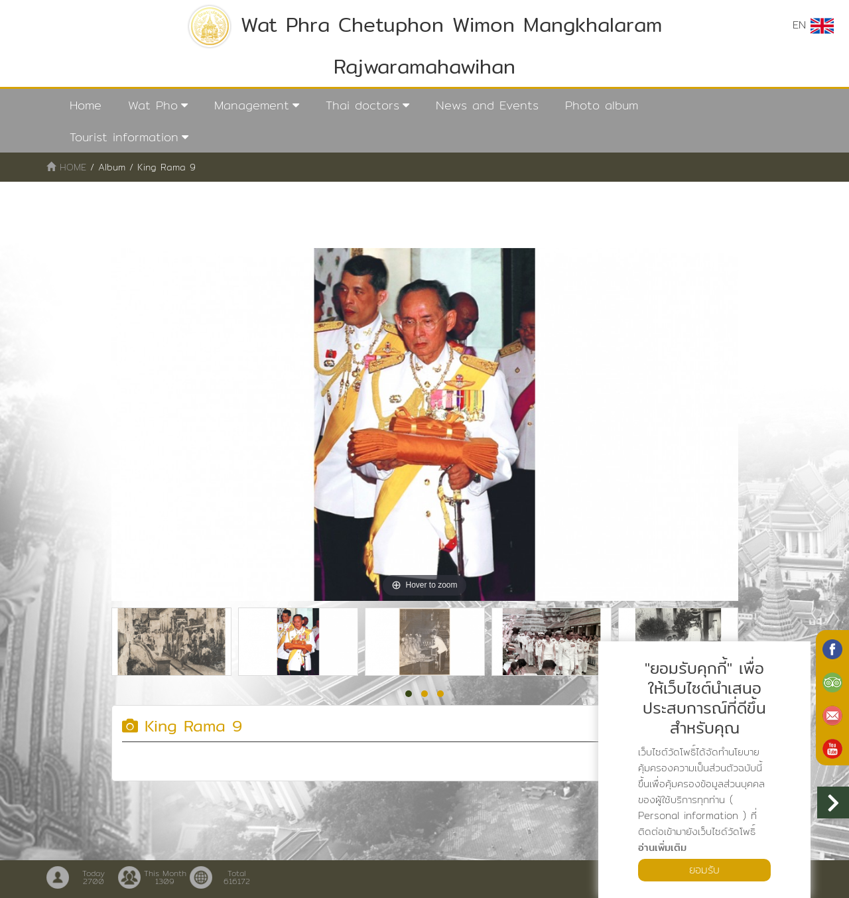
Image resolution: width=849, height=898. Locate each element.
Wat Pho (153, 105)
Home (85, 105)
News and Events (487, 105)
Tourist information (124, 137)
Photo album (601, 105)
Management (251, 105)
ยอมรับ (704, 870)
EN (813, 25)
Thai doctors (362, 105)
